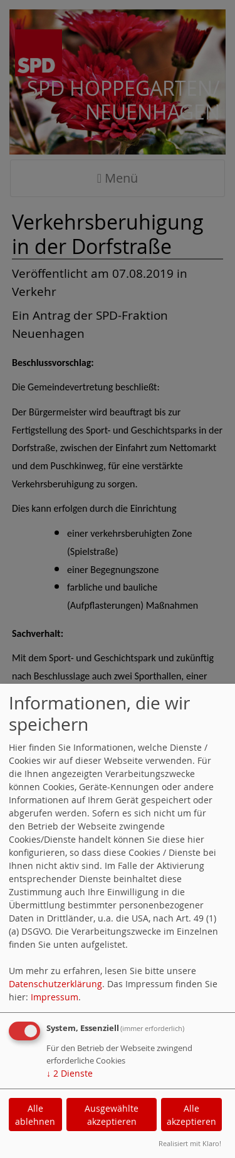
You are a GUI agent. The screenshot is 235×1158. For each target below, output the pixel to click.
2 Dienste (69, 1073)
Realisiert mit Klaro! (190, 1143)
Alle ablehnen (35, 1114)
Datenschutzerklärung (55, 984)
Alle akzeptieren (191, 1114)
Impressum (54, 997)
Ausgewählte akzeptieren (111, 1114)
